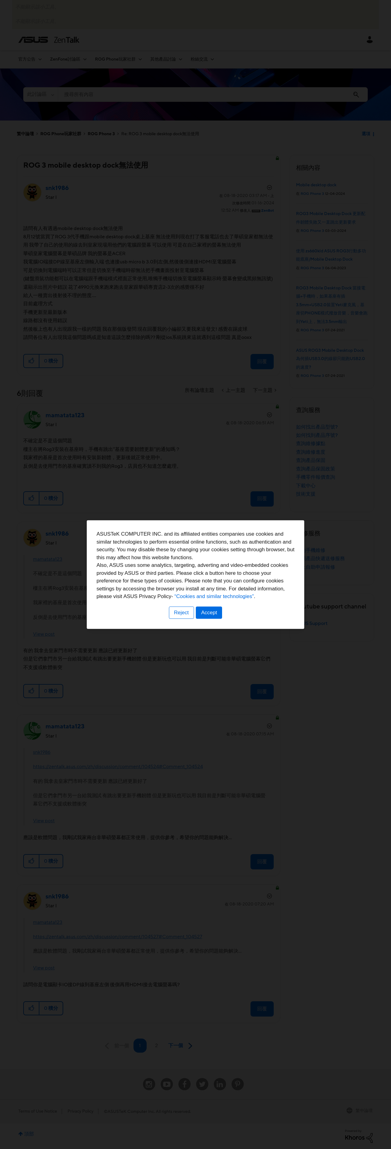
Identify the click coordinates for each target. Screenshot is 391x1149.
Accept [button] (209, 612)
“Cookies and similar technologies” (214, 596)
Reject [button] (181, 612)
